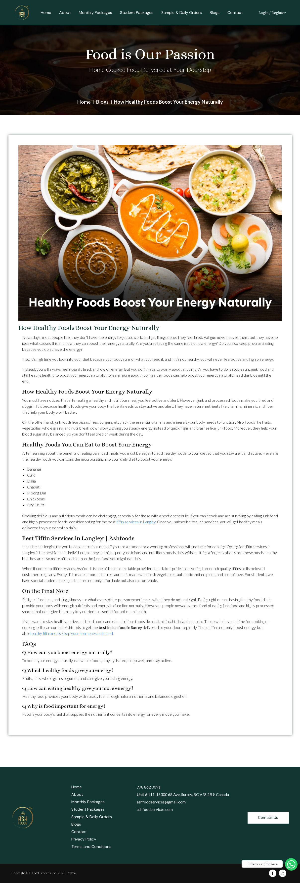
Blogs (214, 12)
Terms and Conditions (91, 846)
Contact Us (268, 817)
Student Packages (136, 12)
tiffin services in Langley (136, 521)
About (65, 12)
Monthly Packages (95, 12)
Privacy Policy (83, 839)
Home (46, 12)
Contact (235, 12)
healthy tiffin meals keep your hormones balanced (71, 633)
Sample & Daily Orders (181, 12)
